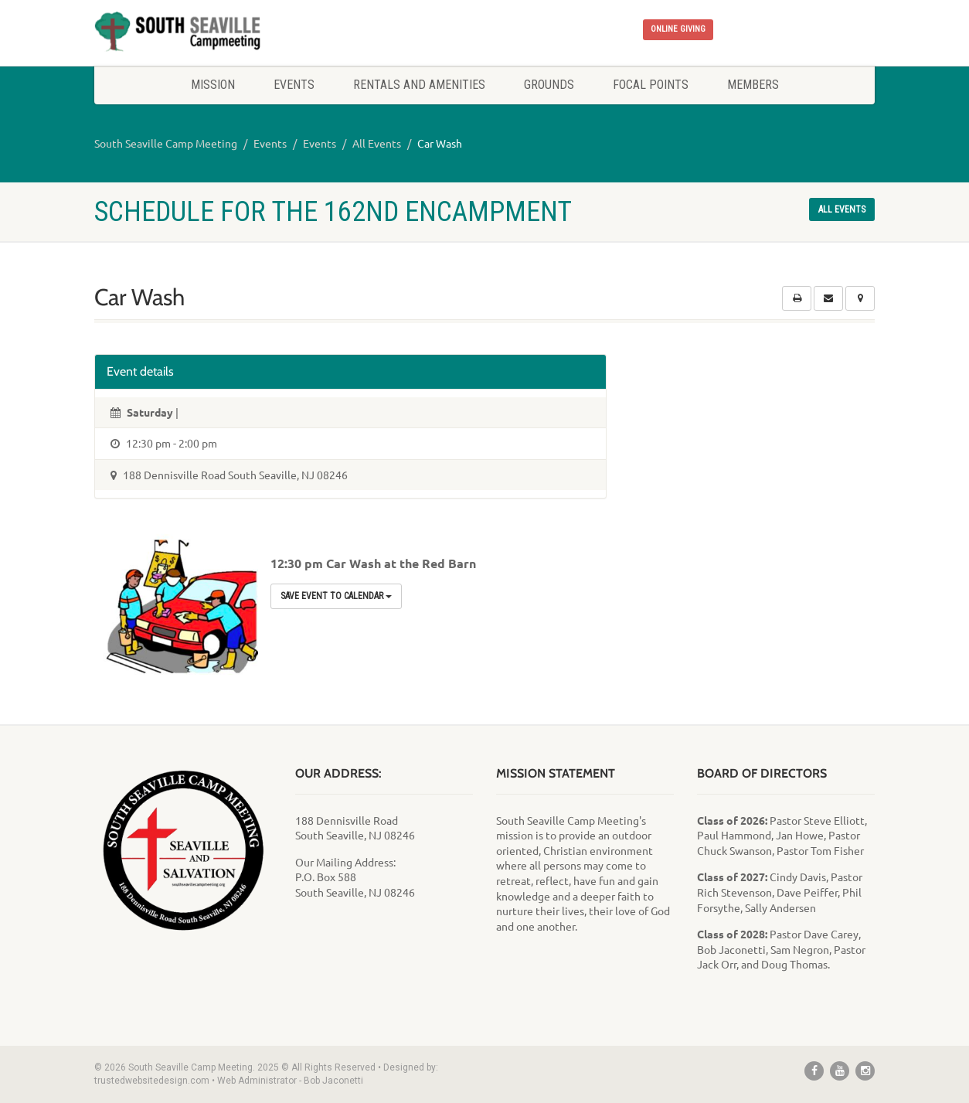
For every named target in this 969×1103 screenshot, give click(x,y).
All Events (376, 143)
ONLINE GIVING (678, 29)
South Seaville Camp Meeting (165, 143)
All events (841, 209)
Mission (213, 84)
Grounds (549, 84)
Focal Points (650, 84)
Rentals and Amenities (419, 84)
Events (294, 84)
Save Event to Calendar (336, 596)
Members (753, 84)
